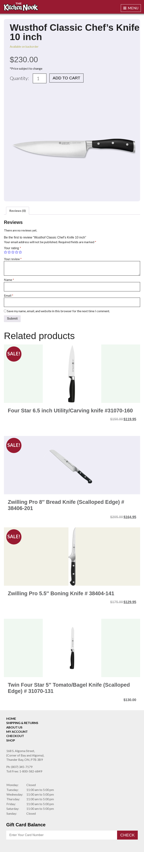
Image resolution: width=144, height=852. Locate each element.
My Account (17, 731)
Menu (130, 8)
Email (8, 295)
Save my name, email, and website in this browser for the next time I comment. (58, 311)
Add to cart (66, 78)
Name (9, 279)
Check (127, 835)
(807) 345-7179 (19, 767)
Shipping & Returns (22, 723)
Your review (13, 259)
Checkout (15, 736)
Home (11, 718)
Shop (10, 740)
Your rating (12, 248)
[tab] (17, 211)
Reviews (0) (17, 210)
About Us (14, 727)
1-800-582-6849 (24, 771)
